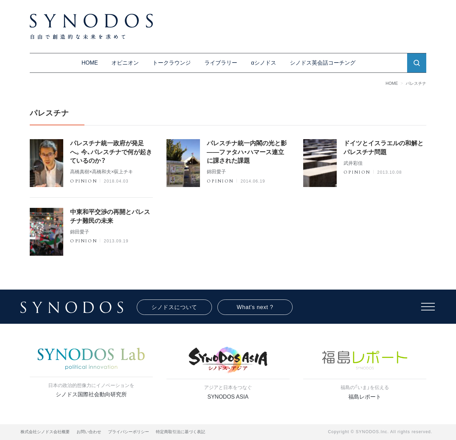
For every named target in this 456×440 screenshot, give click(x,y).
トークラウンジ (171, 63)
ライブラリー (220, 63)
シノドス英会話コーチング (323, 63)
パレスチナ (416, 83)
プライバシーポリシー (128, 431)
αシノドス (263, 63)
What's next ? (255, 307)
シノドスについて (174, 307)
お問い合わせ (89, 431)
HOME (89, 63)
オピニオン (125, 63)
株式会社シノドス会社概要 (45, 431)
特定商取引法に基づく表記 (180, 431)
